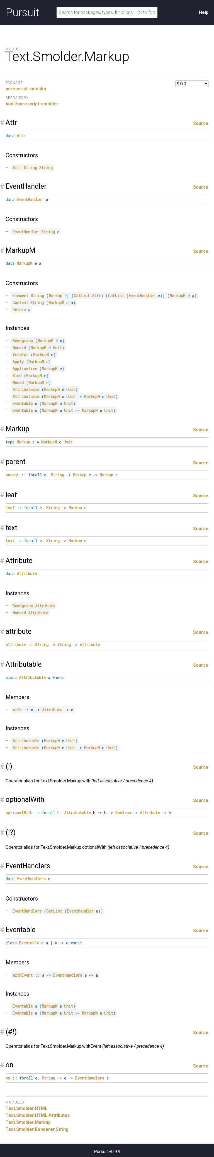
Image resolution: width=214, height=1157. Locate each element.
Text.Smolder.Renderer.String (37, 1129)
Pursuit (22, 12)
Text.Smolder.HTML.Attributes (38, 1115)
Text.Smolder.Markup (28, 1122)
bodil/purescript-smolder (32, 103)
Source (200, 123)
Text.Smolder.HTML (26, 1108)
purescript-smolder (26, 88)
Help (203, 12)
